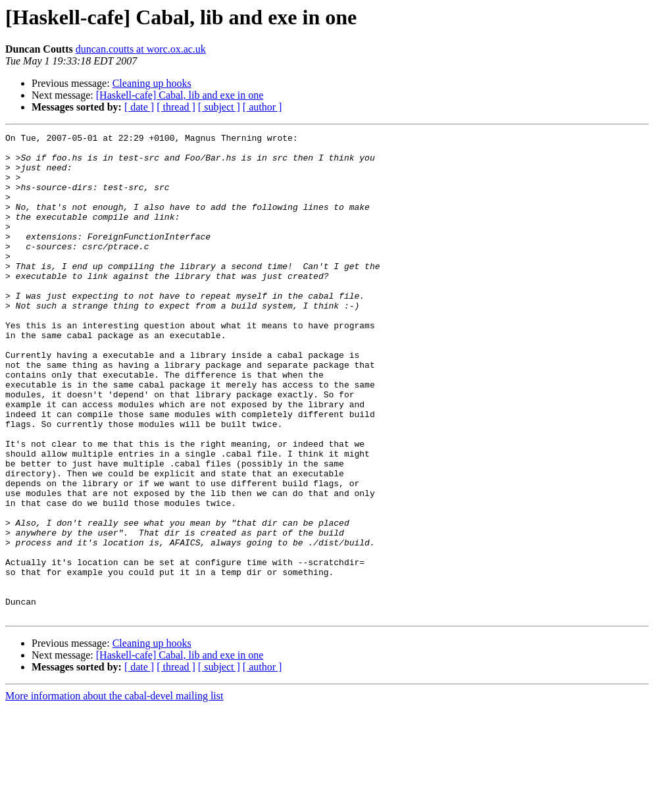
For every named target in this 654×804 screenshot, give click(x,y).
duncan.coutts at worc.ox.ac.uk (141, 49)
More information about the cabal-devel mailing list (114, 792)
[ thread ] (176, 107)
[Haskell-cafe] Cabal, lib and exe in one (180, 95)
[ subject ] (219, 107)
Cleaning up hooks (152, 83)
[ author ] (262, 107)
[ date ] (139, 107)
